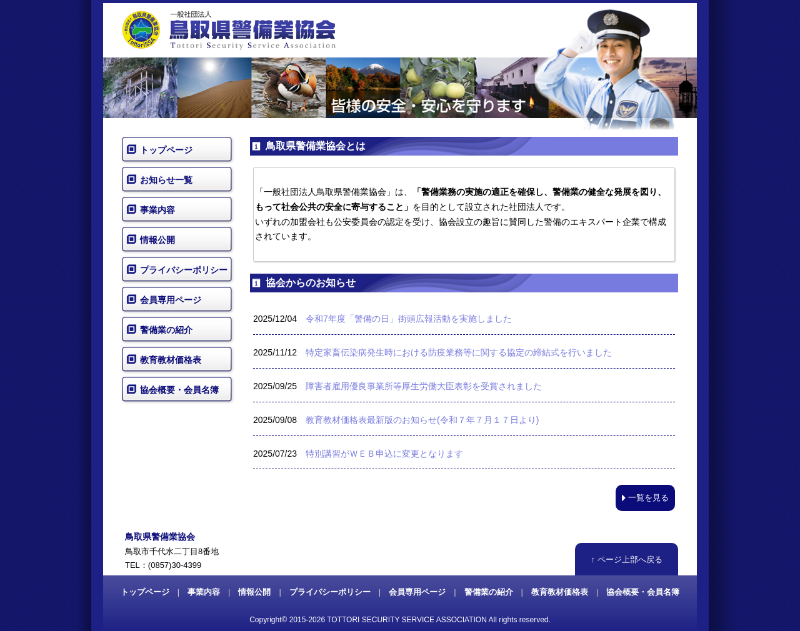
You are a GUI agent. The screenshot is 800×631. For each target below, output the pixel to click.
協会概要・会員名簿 (179, 390)
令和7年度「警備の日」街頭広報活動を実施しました (409, 319)
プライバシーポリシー (184, 270)
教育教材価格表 (170, 360)
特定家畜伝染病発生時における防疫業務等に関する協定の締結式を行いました (459, 352)
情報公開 (157, 240)
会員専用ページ (170, 300)
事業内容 (157, 210)
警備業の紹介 (166, 330)
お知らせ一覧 (166, 180)
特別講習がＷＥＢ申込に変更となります (384, 454)
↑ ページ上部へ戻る (626, 559)
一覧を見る (645, 497)
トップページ (166, 150)
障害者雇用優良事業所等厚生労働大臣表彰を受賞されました (424, 386)
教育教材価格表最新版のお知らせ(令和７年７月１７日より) (422, 420)
